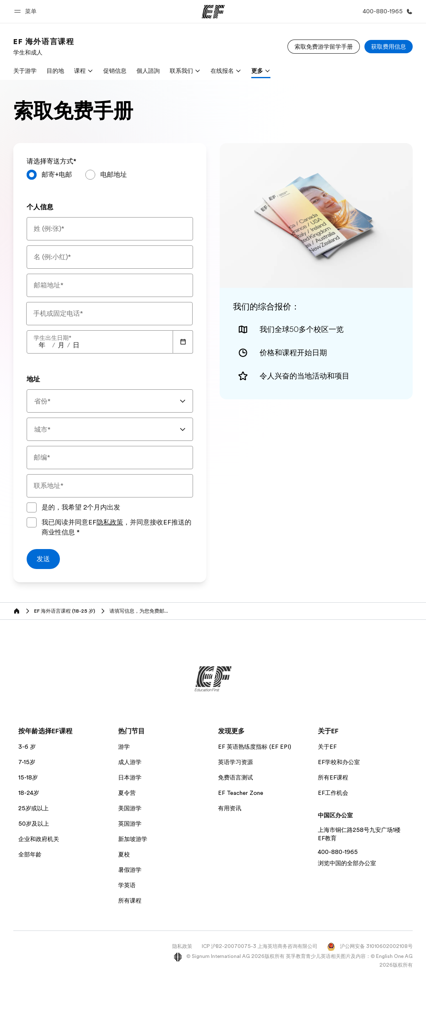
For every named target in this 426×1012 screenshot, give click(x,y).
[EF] (213, 11)
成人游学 (129, 762)
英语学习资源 (235, 762)
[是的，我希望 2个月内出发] (32, 507)
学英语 (127, 885)
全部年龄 (30, 854)
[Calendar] (183, 342)
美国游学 (129, 808)
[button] (26, 11)
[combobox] (110, 401)
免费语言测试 (235, 777)
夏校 (124, 854)
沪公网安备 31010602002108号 (370, 946)
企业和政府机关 (38, 839)
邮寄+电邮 (57, 174)
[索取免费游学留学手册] (323, 46)
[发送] (43, 559)
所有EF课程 (333, 777)
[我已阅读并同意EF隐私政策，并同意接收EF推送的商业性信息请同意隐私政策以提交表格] (32, 522)
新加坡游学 (132, 839)
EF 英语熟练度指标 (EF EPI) (254, 746)
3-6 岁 (27, 746)
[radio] (49, 175)
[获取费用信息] (388, 46)
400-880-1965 (338, 852)
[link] (43, 47)
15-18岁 (28, 777)
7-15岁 (26, 762)
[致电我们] (386, 11)
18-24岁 (28, 792)
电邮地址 (113, 174)
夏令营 (127, 792)
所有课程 (129, 900)
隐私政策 (110, 522)
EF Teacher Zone (240, 792)
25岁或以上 (33, 808)
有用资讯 (229, 808)
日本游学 (129, 777)
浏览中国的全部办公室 (347, 863)
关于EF (327, 746)
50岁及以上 (33, 823)
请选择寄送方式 (52, 161)
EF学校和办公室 (339, 762)
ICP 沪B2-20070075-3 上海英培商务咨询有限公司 (259, 946)
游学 (124, 746)
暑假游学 (129, 869)
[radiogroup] (110, 178)
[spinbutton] (42, 345)
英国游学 (129, 823)
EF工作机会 (333, 792)
